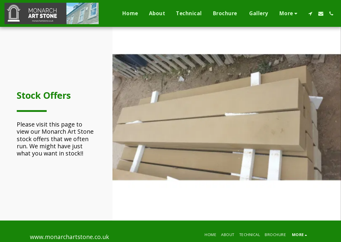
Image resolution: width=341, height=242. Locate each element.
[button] (310, 13)
